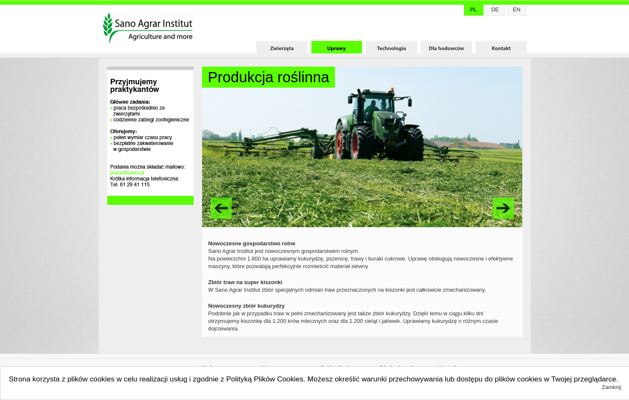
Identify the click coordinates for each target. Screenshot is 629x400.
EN (516, 9)
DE (495, 9)
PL (473, 9)
